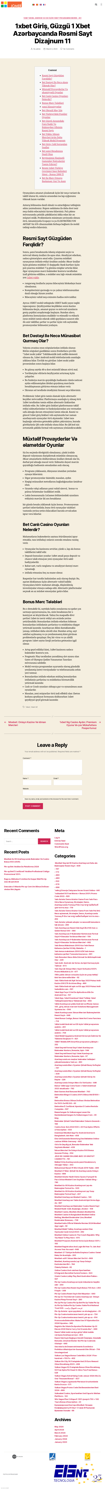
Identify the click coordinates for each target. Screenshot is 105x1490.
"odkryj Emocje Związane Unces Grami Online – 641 (77, 890)
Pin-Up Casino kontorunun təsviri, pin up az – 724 (76, 1314)
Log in (57, 838)
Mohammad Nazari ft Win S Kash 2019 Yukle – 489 (77, 1168)
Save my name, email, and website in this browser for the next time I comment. (52, 799)
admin (38, 49)
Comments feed (62, 844)
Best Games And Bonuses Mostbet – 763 (72, 1092)
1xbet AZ (34, 707)
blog (56, 1118)
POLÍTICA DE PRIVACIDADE (10, 1474)
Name (25, 778)
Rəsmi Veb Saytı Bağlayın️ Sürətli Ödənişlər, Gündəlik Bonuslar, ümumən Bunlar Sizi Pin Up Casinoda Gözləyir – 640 (78, 1341)
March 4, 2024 (51, 49)
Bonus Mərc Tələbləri (53, 103)
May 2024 (59, 1427)
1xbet (28, 707)
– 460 (57, 875)
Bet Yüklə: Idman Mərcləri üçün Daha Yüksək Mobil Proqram (53, 137)
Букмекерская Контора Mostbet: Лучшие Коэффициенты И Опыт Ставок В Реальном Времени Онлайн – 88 (75, 1408)
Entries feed (60, 841)
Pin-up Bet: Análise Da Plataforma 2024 (21, 867)
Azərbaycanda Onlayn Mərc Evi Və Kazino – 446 (76, 1083)
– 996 (57, 887)
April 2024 (59, 1430)
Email (56, 778)
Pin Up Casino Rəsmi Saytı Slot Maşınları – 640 (75, 1294)
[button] (96, 4)
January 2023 (61, 1442)
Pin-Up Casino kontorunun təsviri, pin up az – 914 (76, 1317)
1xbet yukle (33, 277)
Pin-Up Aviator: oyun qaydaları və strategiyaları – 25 (78, 1311)
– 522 (57, 881)
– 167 (57, 869)
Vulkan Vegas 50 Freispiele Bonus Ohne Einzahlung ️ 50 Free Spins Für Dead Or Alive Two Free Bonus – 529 (77, 1370)
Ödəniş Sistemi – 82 (63, 1267)
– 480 (57, 878)
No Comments (68, 49)
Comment (27, 758)
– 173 (57, 872)
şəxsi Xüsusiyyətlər (51, 106)
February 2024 (61, 1436)
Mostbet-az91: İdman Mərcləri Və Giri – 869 (74, 1258)
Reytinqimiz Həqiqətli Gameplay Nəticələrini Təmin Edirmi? (53, 161)
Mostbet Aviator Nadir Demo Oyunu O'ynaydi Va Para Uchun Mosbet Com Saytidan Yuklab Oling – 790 (76, 1179)
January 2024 (61, 1439)
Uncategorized (61, 1352)
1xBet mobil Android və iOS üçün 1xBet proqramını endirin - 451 (52, 18)
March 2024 (60, 1433)
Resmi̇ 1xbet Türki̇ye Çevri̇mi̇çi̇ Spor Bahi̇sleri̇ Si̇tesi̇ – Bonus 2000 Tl (54, 171)
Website (26, 789)
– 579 (57, 884)
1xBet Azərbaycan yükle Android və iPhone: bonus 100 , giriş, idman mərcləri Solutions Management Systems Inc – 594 (77, 1007)
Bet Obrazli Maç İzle (52, 110)
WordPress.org (61, 847)
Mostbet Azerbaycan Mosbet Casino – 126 (73, 1197)
